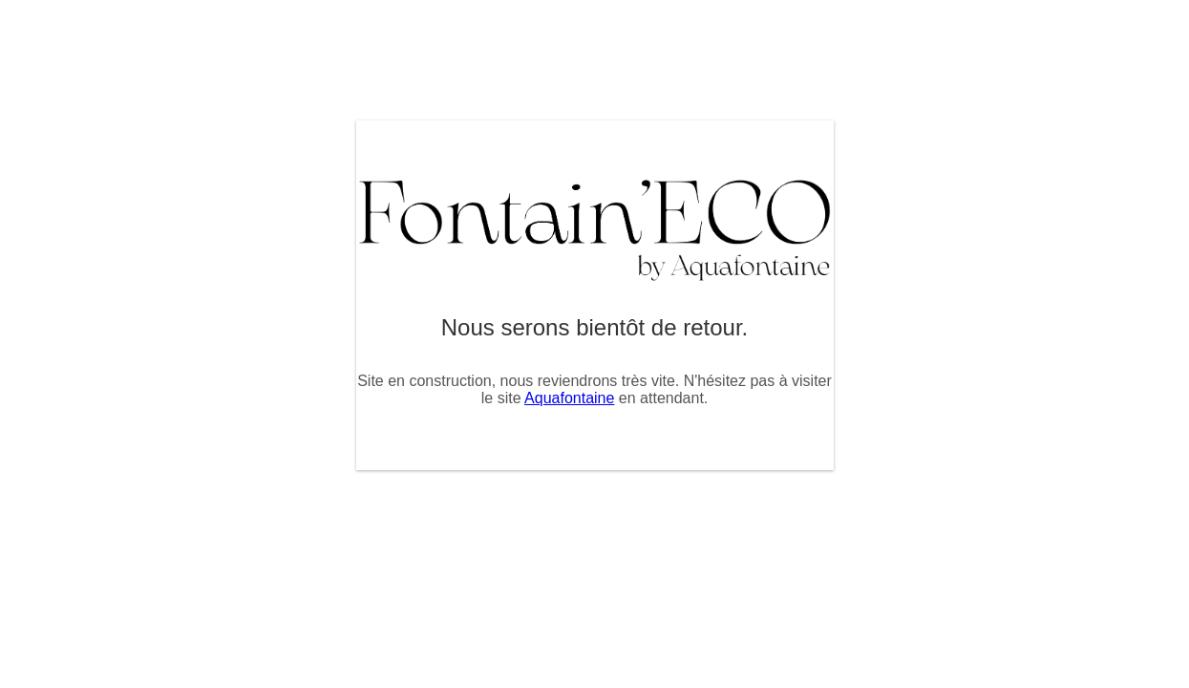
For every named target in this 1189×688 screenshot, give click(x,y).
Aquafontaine (569, 398)
